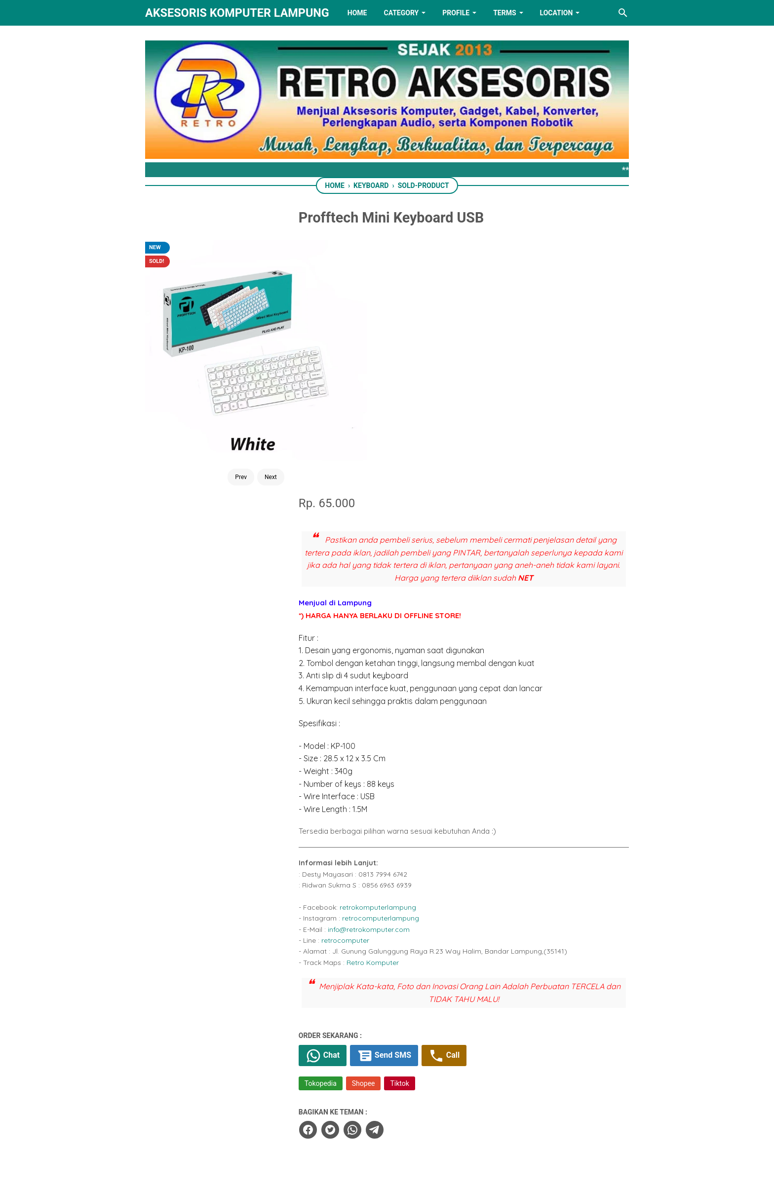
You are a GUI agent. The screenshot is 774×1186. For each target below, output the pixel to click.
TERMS (504, 13)
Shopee (394, 830)
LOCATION (556, 13)
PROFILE (455, 13)
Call (477, 802)
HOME (357, 13)
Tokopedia (351, 830)
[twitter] (360, 876)
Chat (354, 802)
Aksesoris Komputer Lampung (237, 13)
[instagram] (448, 1129)
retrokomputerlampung (408, 653)
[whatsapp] (382, 876)
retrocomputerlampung (411, 665)
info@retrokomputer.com (399, 675)
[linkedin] (387, 1129)
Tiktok (430, 830)
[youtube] (417, 1129)
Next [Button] (244, 393)
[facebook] (338, 876)
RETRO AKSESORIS (415, 1170)
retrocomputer (376, 686)
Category (401, 13)
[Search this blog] (623, 13)
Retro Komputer (403, 708)
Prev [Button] (215, 393)
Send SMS (416, 802)
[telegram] (405, 876)
